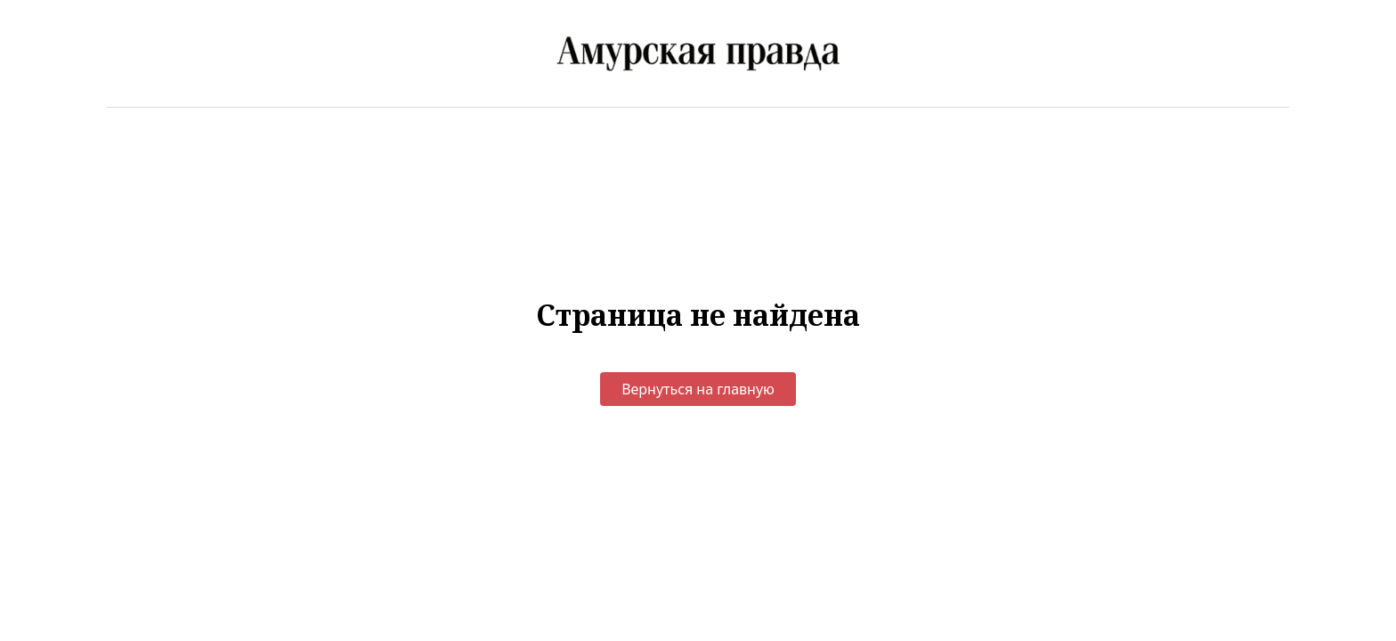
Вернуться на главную (698, 389)
